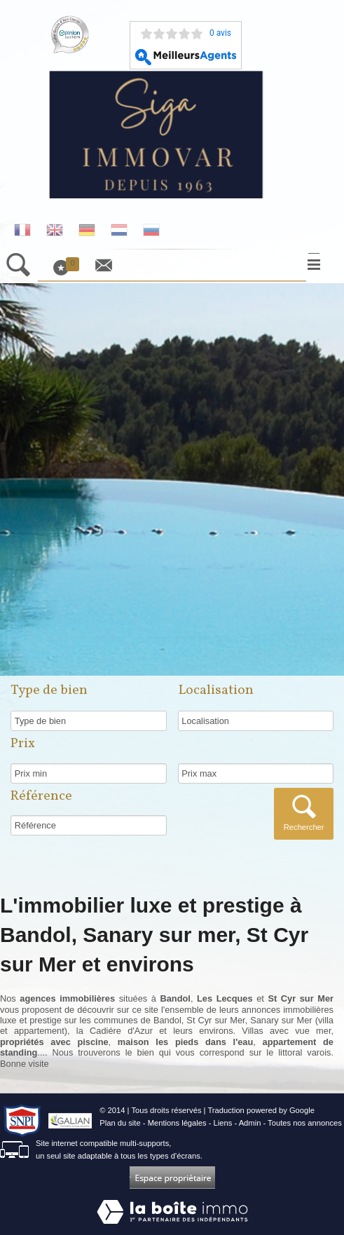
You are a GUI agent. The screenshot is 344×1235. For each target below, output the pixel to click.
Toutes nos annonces (305, 1123)
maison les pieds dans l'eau (185, 1042)
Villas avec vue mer (286, 1030)
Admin (250, 1123)
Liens (223, 1123)
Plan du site (119, 1123)
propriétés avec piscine (54, 1042)
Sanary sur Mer (281, 1020)
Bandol (167, 1020)
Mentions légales (177, 1123)
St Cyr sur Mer (215, 1020)
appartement (39, 1030)
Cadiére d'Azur (121, 1030)
